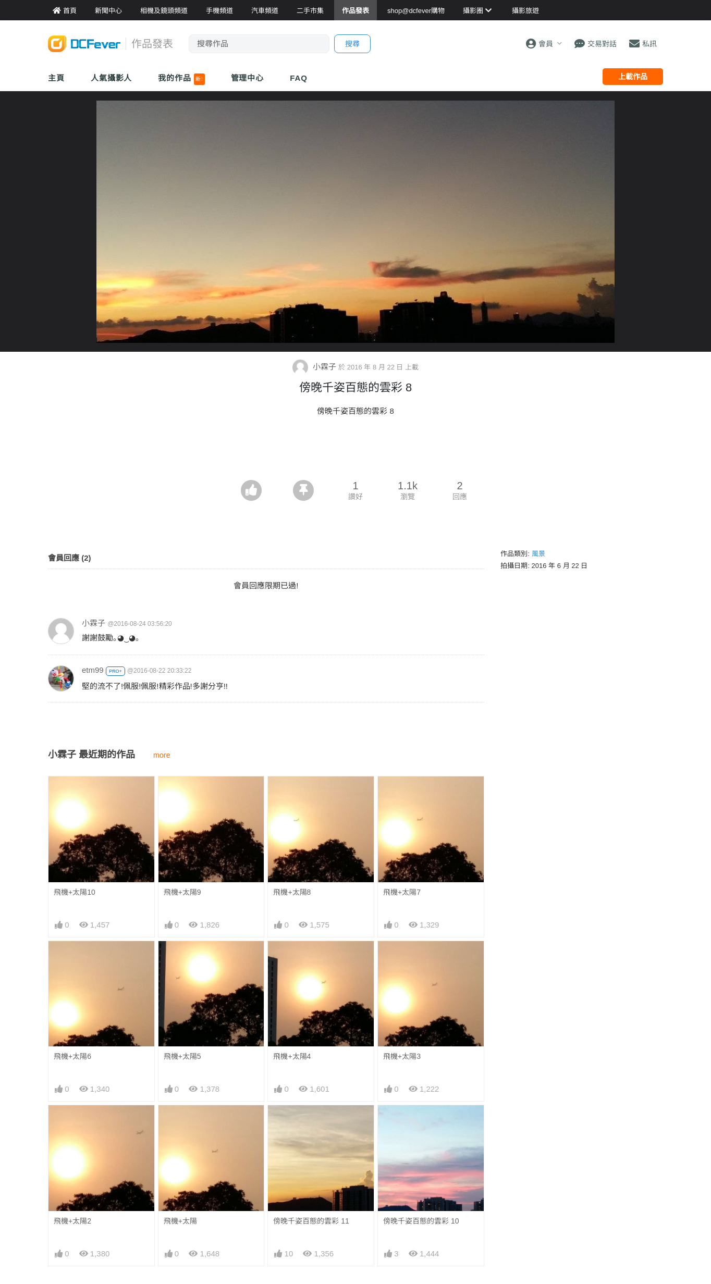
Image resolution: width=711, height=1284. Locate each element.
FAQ (299, 77)
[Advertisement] (355, 451)
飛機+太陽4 (292, 1056)
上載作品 (632, 76)
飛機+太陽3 (402, 1056)
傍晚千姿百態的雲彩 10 (421, 1221)
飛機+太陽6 (72, 1056)
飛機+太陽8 (292, 892)
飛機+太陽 (180, 1221)
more (161, 755)
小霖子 (315, 366)
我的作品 (181, 79)
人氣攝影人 (111, 77)
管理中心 (247, 77)
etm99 (93, 669)
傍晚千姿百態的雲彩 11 (311, 1221)
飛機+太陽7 (402, 892)
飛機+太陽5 (182, 1056)
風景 (538, 554)
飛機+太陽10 (74, 892)
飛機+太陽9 (182, 892)
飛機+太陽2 (72, 1221)
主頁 (56, 77)
